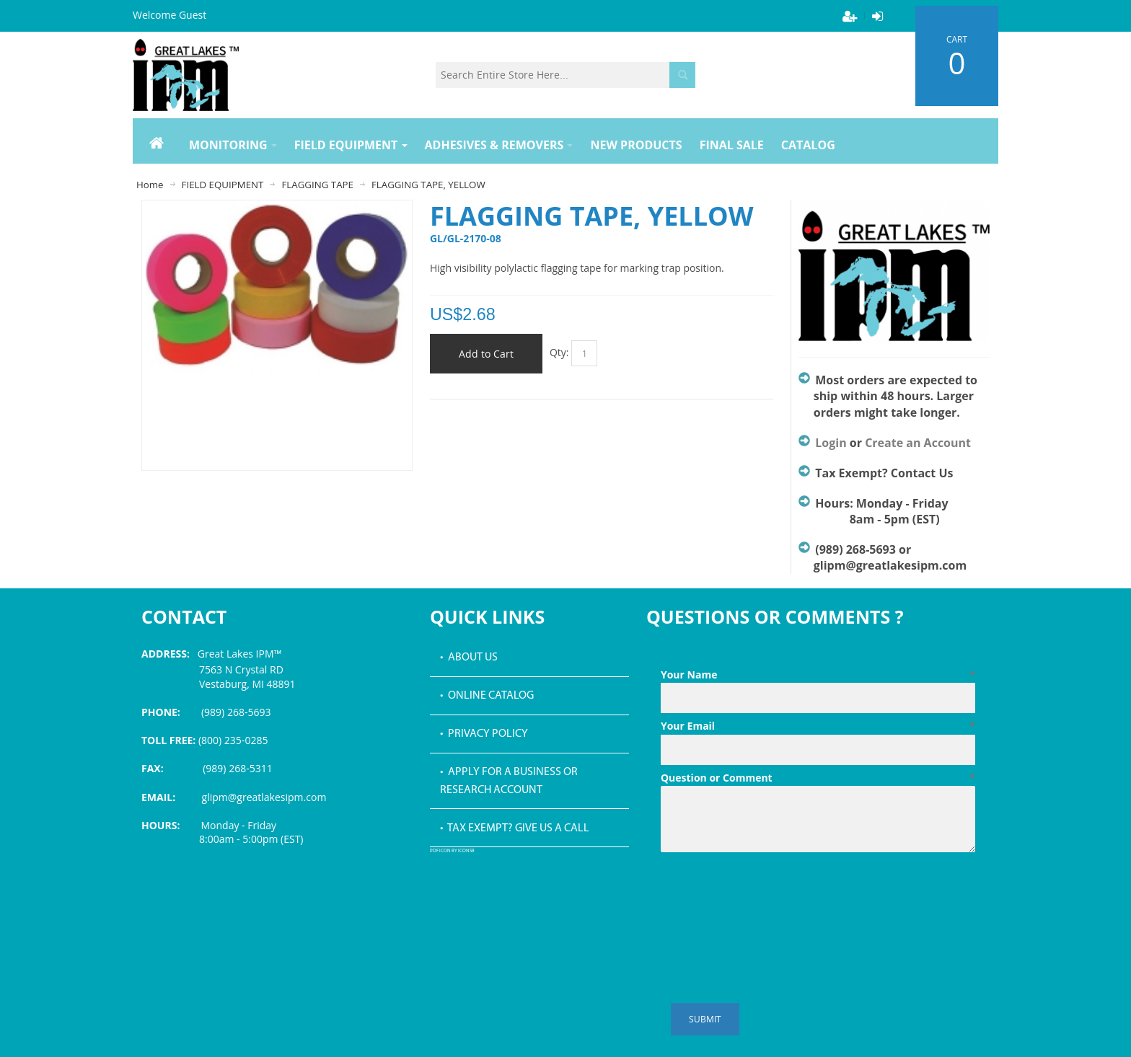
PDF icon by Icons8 (452, 851)
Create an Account (918, 443)
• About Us (469, 657)
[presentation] (770, 893)
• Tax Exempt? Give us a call (514, 828)
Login (830, 443)
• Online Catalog (487, 696)
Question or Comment (818, 778)
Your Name (818, 675)
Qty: (559, 352)
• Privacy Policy (484, 734)
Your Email (818, 726)
